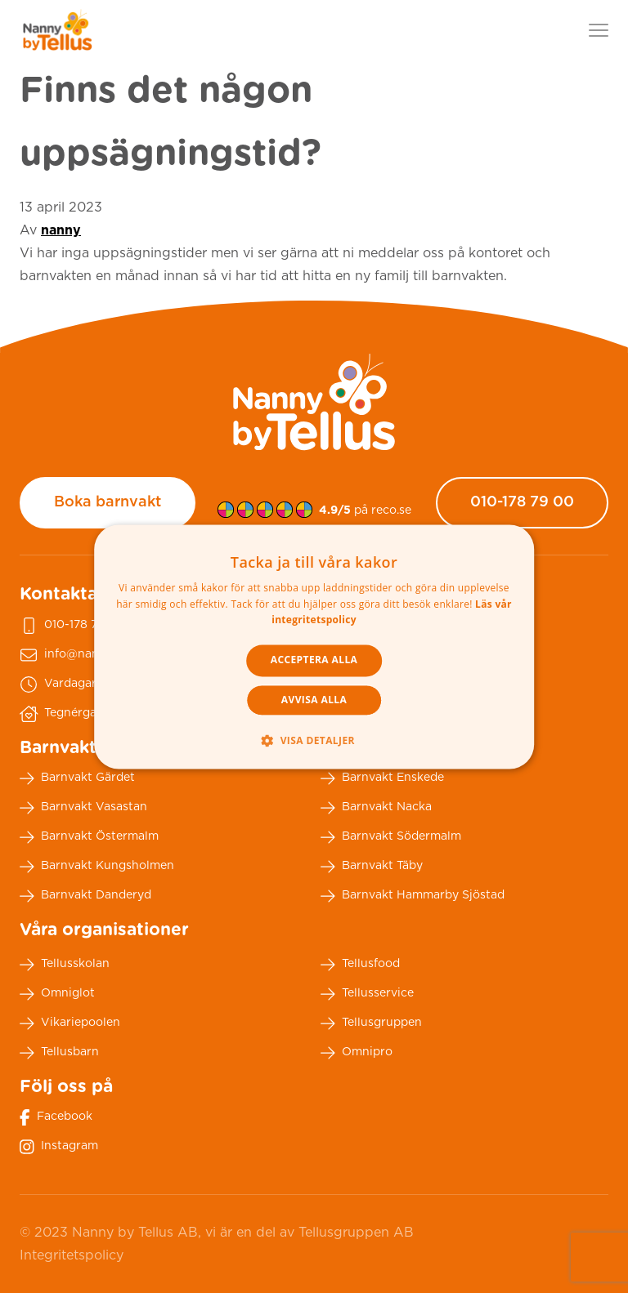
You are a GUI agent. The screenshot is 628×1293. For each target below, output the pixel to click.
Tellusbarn (59, 1053)
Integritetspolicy (71, 1255)
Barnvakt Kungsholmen (97, 866)
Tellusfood (360, 964)
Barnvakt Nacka (376, 808)
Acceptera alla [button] (314, 660)
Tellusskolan (65, 964)
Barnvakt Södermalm (391, 837)
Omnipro (356, 1053)
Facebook (56, 1117)
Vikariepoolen (70, 1023)
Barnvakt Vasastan (83, 808)
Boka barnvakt (107, 502)
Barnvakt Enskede (382, 778)
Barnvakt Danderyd (85, 896)
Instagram (59, 1147)
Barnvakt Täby (372, 866)
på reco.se (365, 510)
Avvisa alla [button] (314, 700)
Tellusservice (367, 994)
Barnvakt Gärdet (77, 778)
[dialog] (314, 646)
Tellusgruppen (371, 1023)
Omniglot (57, 994)
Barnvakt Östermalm (89, 837)
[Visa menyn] (598, 31)
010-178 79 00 (522, 502)
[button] (314, 740)
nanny (61, 230)
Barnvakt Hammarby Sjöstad (413, 896)
